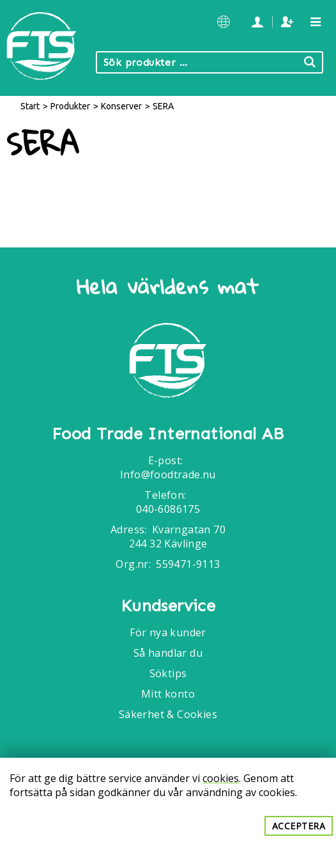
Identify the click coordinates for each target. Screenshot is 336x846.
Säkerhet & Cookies (168, 714)
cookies (220, 778)
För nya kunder (168, 632)
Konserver (121, 106)
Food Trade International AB (168, 434)
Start (30, 106)
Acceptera (299, 826)
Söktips (168, 673)
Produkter (70, 106)
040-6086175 (168, 509)
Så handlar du (168, 653)
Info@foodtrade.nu (168, 474)
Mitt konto (168, 694)
